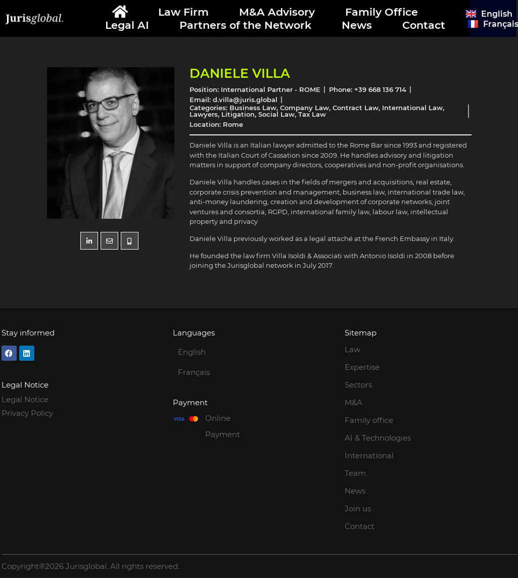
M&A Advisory (277, 12)
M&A (353, 402)
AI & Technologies (378, 438)
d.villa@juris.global (245, 99)
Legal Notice (25, 399)
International (369, 455)
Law (352, 349)
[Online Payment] (185, 418)
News (357, 25)
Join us (358, 508)
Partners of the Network (245, 25)
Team (355, 473)
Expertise (362, 367)
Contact (423, 25)
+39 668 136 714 (380, 89)
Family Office (381, 12)
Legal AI (127, 25)
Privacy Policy (27, 413)
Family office (369, 420)
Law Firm (183, 12)
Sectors (358, 385)
